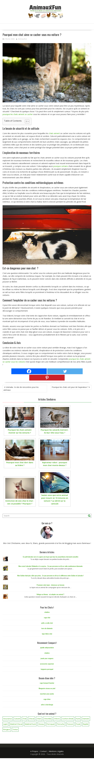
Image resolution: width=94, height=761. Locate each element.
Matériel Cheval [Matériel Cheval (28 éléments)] (16, 724)
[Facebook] (29, 371)
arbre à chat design (47, 704)
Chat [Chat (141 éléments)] (24, 718)
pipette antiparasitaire (47, 647)
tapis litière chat (47, 634)
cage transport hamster (47, 683)
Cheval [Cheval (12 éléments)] (31, 718)
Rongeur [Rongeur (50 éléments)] (6, 729)
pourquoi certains (60, 166)
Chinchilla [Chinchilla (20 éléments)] (47, 718)
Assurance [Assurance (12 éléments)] (7, 718)
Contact (43, 751)
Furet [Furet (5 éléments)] (78, 718)
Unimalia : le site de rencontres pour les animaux (21, 388)
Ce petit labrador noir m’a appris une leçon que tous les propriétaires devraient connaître (50, 557)
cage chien (47, 699)
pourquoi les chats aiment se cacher (18, 114)
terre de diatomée (47, 628)
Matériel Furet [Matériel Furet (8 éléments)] (30, 724)
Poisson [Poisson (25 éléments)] (70, 724)
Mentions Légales (56, 751)
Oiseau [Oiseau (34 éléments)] (41, 724)
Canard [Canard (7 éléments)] (17, 718)
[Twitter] (65, 371)
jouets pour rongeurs (47, 658)
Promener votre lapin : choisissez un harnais (50, 585)
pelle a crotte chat (47, 623)
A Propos (34, 751)
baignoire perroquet (47, 669)
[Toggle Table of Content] (26, 121)
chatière (47, 612)
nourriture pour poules (47, 694)
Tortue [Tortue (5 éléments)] (15, 729)
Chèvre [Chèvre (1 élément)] (57, 718)
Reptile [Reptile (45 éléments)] (85, 724)
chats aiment (54, 133)
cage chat (47, 617)
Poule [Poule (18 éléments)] (78, 724)
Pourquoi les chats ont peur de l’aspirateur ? (70, 387)
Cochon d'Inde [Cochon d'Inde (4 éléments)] (67, 718)
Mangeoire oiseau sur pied (47, 688)
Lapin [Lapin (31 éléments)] (5, 724)
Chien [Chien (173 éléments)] (39, 718)
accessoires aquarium (47, 664)
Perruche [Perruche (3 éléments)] (60, 724)
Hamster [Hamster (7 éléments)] (86, 718)
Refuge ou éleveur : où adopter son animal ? (50, 594)
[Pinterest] (47, 377)
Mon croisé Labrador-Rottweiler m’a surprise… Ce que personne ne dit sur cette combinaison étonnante (51, 566)
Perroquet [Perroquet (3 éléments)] (51, 724)
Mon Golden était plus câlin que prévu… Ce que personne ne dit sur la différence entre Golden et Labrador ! (50, 575)
